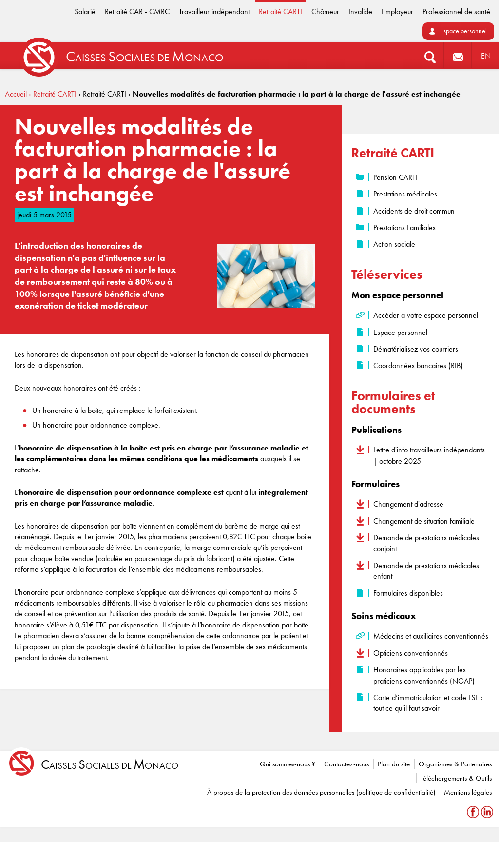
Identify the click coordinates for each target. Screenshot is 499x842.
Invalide (360, 11)
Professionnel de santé (456, 11)
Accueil (16, 93)
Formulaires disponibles (408, 593)
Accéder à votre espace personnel (425, 315)
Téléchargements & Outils (456, 778)
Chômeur (325, 11)
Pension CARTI (395, 177)
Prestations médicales (405, 193)
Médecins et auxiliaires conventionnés (430, 636)
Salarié (85, 11)
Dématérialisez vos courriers (415, 348)
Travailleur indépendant (214, 11)
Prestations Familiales (404, 227)
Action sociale (394, 244)
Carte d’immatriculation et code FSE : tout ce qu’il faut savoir (428, 703)
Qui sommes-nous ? (287, 764)
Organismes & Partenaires (455, 764)
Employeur (397, 11)
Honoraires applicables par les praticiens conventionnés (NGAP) (424, 675)
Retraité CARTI (280, 11)
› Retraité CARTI (53, 93)
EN (486, 55)
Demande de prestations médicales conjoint (426, 543)
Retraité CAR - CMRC (137, 11)
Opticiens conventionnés (410, 653)
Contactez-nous (346, 764)
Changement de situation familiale (424, 521)
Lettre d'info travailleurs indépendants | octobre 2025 (429, 455)
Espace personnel (463, 31)
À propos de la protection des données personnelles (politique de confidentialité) (321, 792)
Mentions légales (468, 792)
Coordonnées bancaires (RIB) (418, 365)
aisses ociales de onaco (109, 764)
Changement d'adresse (408, 504)
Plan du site (394, 764)
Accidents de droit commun (414, 210)
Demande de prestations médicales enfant (426, 571)
